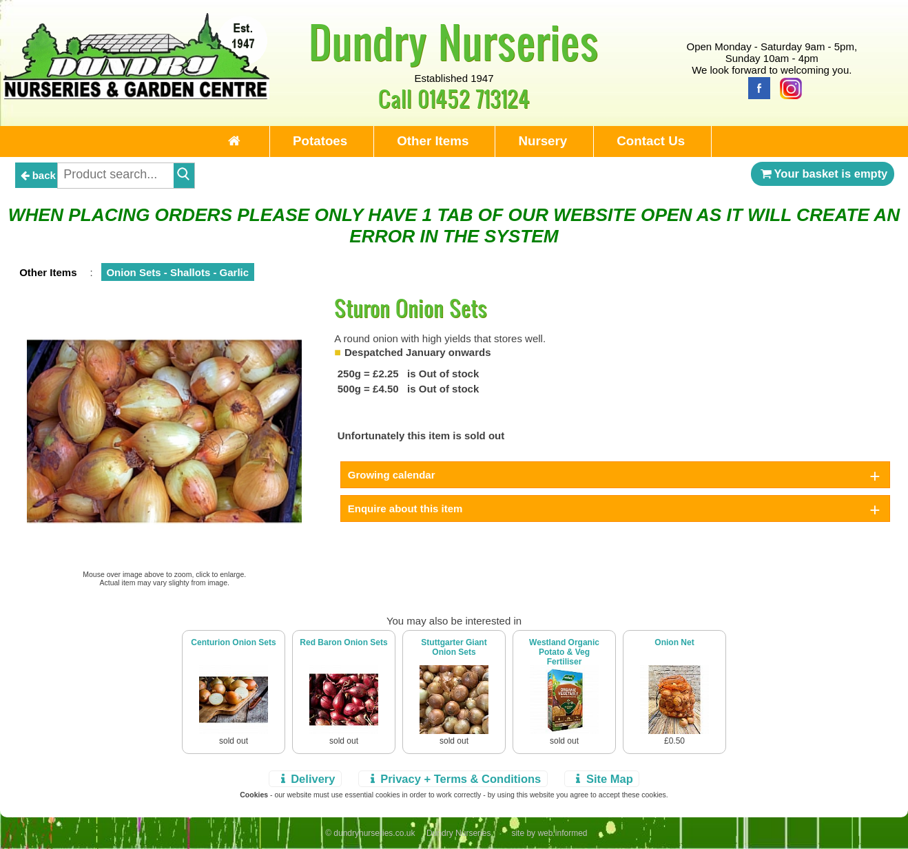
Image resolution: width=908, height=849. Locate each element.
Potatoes (320, 141)
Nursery (542, 141)
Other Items (432, 141)
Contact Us (651, 141)
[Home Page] (136, 95)
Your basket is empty (822, 173)
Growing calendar (391, 475)
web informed (562, 833)
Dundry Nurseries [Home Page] (454, 41)
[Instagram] (787, 87)
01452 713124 (473, 98)
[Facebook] (755, 87)
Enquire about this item (405, 508)
